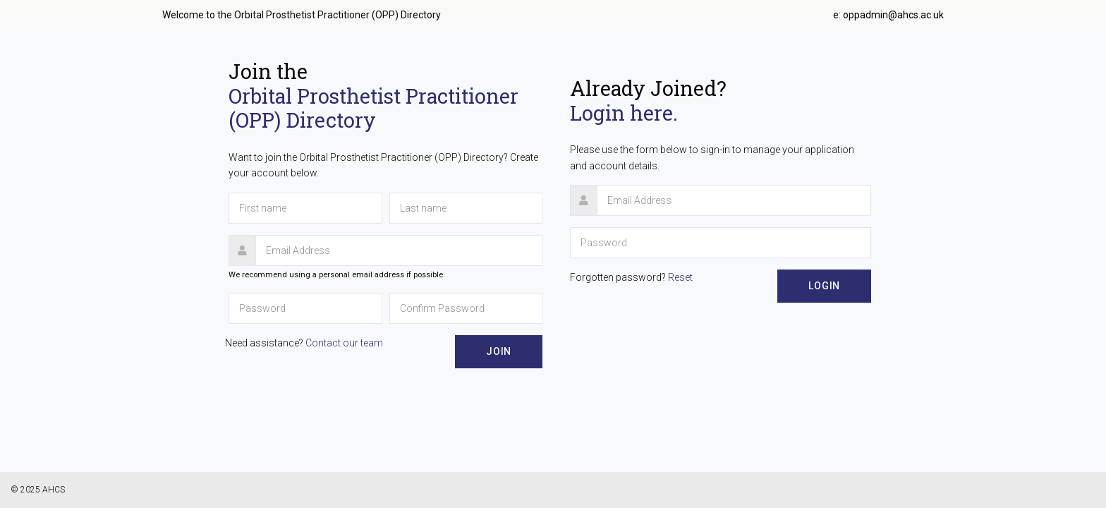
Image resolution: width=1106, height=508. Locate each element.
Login (824, 285)
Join (498, 351)
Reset (680, 277)
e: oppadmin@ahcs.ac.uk (888, 14)
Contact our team (344, 343)
